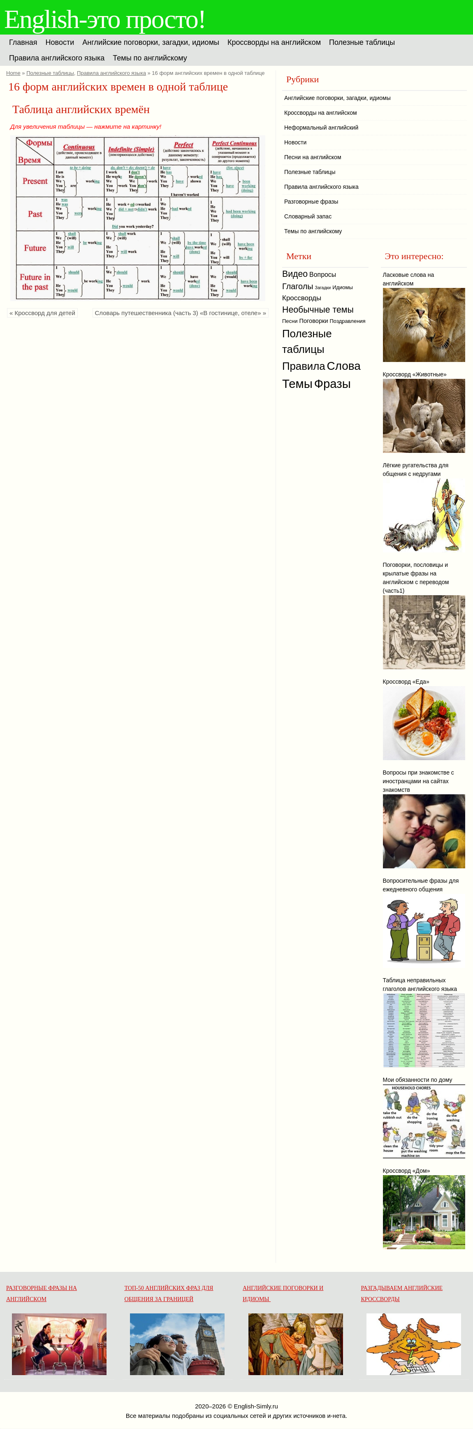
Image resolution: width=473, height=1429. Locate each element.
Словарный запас (308, 216)
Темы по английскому (150, 58)
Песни (290, 321)
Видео (295, 274)
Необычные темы (318, 310)
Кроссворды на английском (274, 42)
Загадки (323, 287)
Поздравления (348, 321)
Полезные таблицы (362, 42)
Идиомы (342, 287)
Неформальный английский (321, 127)
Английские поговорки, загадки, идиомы (150, 42)
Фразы (332, 383)
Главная (23, 42)
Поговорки (313, 321)
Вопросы (322, 274)
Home (13, 73)
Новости (60, 42)
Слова (344, 366)
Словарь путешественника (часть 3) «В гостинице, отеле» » (181, 312)
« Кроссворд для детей (42, 312)
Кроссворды (301, 298)
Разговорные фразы (311, 201)
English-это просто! (105, 19)
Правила (303, 366)
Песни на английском (312, 157)
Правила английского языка (56, 58)
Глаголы (297, 286)
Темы (297, 383)
